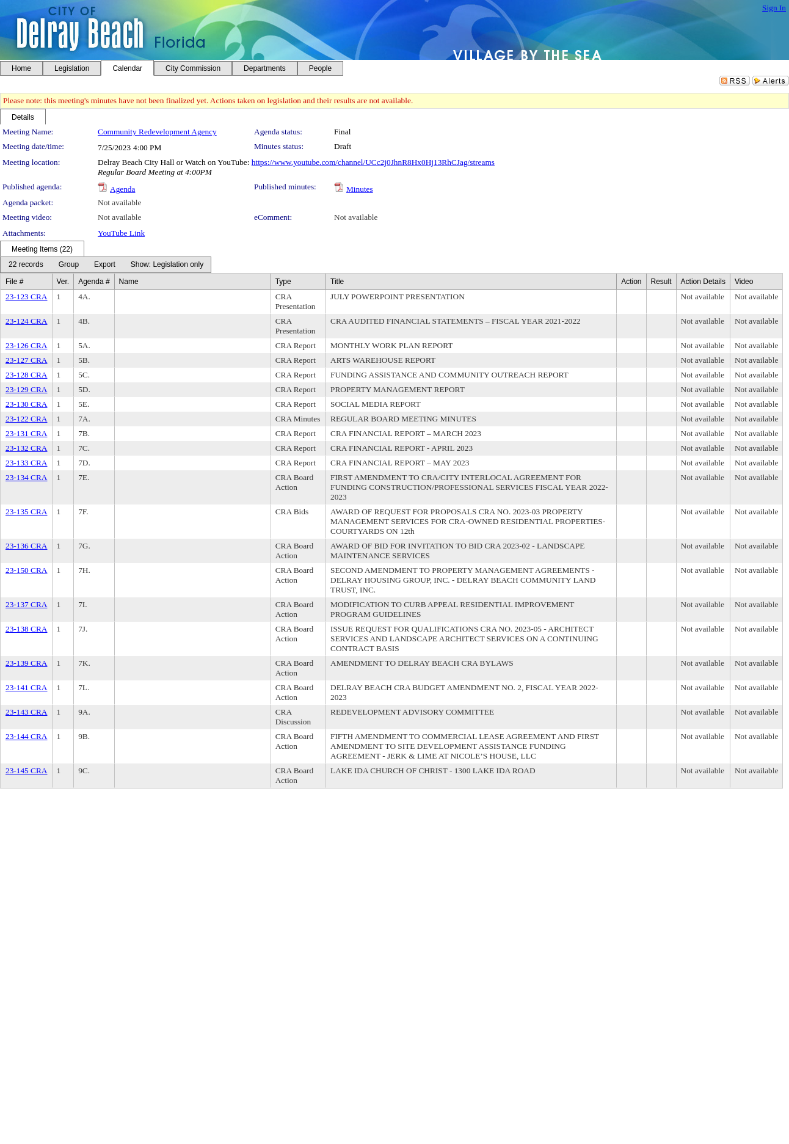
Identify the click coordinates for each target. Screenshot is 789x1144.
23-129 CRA (26, 389)
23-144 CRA (26, 736)
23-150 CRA (26, 570)
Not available (119, 202)
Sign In (774, 7)
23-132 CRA (26, 448)
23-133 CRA (26, 462)
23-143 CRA (26, 711)
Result (661, 281)
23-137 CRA (26, 604)
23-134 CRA (26, 477)
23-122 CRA (26, 418)
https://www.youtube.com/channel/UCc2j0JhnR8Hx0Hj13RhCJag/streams (373, 162)
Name (129, 281)
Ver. (63, 281)
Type (283, 281)
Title (337, 281)
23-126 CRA (26, 345)
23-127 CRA (26, 360)
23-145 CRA (26, 770)
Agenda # (93, 281)
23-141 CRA (26, 687)
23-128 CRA (26, 374)
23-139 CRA (26, 663)
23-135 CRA (26, 511)
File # (14, 281)
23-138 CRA (26, 628)
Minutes (359, 189)
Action (631, 281)
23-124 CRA (26, 321)
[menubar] (105, 265)
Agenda (122, 189)
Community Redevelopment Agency (157, 131)
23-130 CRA (26, 404)
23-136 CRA (26, 545)
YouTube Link (121, 233)
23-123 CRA (26, 296)
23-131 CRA (26, 433)
